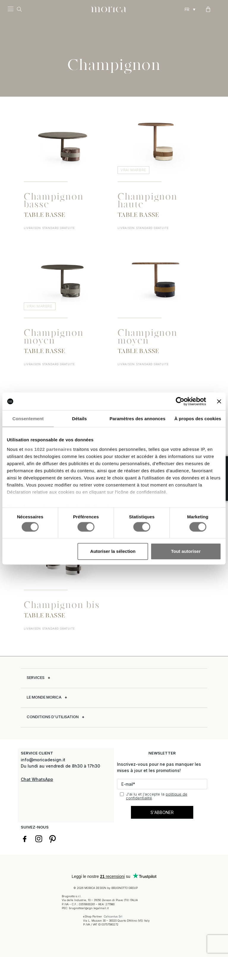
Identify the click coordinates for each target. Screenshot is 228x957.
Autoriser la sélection (113, 551)
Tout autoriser (186, 551)
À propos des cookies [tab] (197, 418)
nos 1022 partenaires (48, 448)
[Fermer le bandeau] (219, 401)
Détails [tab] (79, 418)
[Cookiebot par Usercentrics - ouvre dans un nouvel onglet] (180, 401)
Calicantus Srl (113, 916)
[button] (10, 10)
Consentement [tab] (28, 418)
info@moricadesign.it (43, 759)
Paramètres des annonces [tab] (137, 418)
